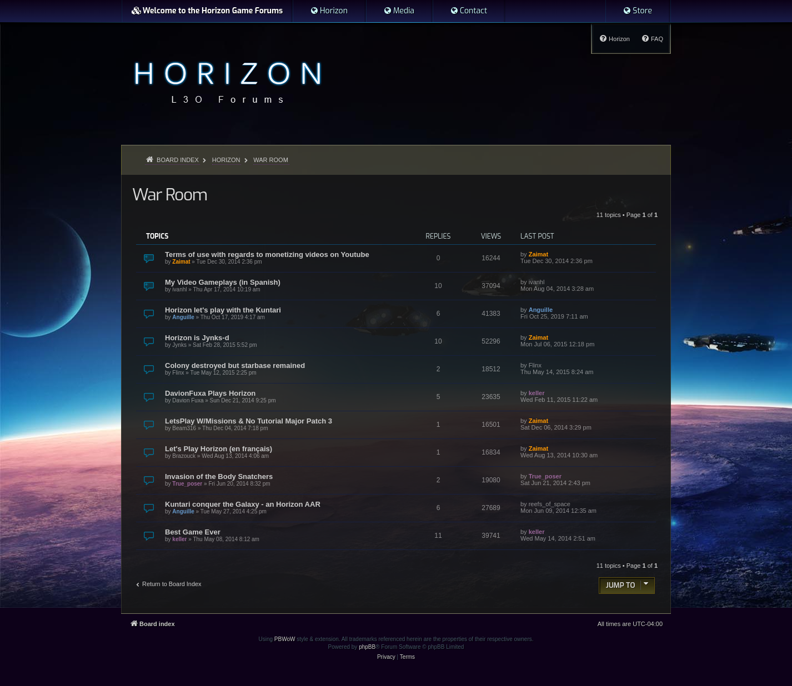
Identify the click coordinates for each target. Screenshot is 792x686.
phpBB (367, 647)
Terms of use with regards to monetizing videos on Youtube (267, 254)
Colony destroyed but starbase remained (235, 365)
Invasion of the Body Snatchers (219, 476)
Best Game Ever (192, 532)
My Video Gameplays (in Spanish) (222, 282)
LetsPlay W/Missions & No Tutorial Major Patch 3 (248, 421)
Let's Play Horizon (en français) (218, 449)
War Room (169, 195)
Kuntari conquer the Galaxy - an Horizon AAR (242, 504)
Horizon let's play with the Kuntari (223, 310)
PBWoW (284, 639)
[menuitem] (329, 11)
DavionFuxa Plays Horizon (210, 393)
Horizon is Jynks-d (197, 338)
